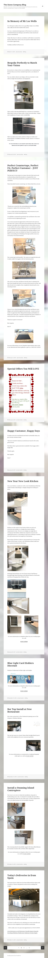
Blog (25, 51)
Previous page (5, 947)
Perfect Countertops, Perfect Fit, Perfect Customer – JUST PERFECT (22, 168)
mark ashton (19, 51)
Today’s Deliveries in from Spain (21, 876)
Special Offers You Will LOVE (23, 368)
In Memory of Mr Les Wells (22, 21)
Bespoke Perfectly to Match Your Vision (22, 64)
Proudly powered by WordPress (14, 955)
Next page (42, 947)
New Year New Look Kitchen (22, 481)
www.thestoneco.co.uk (13, 931)
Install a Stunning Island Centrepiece (20, 789)
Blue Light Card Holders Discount (20, 664)
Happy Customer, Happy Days (23, 430)
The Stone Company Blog (15, 5)
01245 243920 (24, 641)
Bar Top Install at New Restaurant (19, 710)
